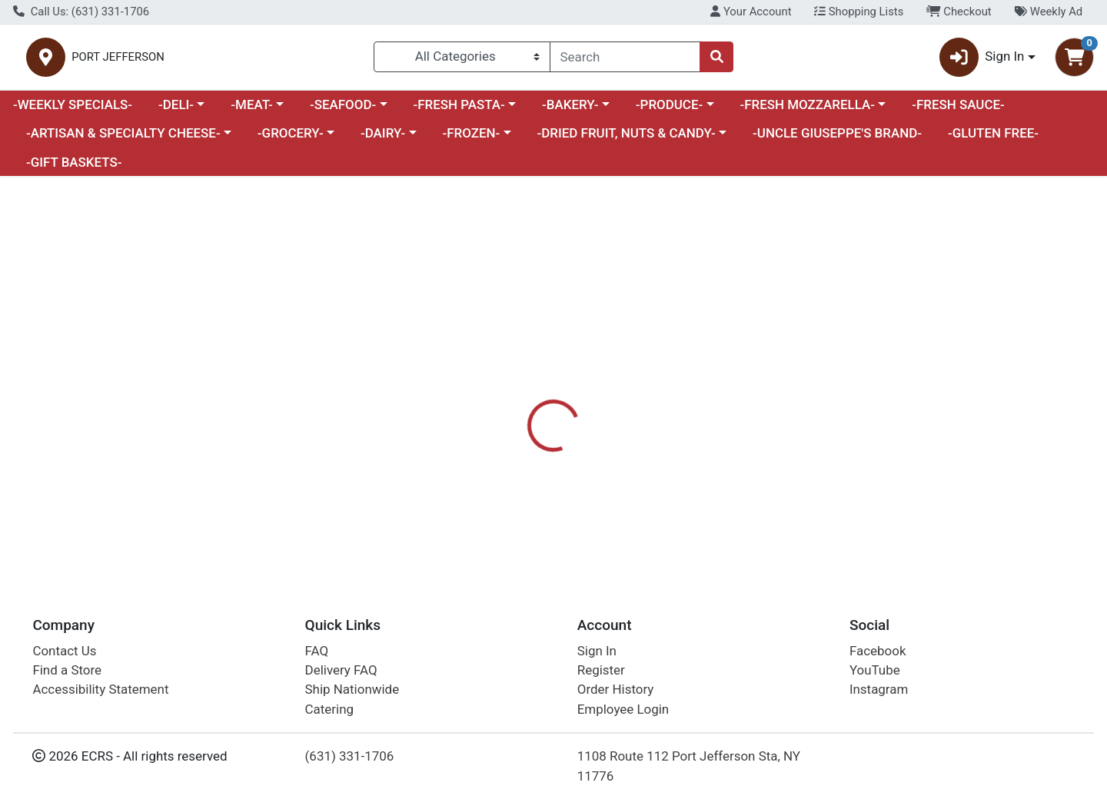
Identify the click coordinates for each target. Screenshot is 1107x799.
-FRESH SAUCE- (958, 110)
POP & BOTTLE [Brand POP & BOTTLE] (664, 506)
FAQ (317, 650)
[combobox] (625, 60)
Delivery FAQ (341, 670)
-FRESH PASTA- (458, 110)
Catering (329, 709)
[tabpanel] (784, 496)
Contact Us (64, 650)
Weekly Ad (1048, 11)
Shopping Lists (858, 11)
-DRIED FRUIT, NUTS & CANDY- (626, 140)
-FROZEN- (471, 140)
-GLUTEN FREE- (993, 140)
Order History (615, 689)
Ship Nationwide (352, 689)
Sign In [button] (982, 60)
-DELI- (176, 110)
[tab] (504, 410)
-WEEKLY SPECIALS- (72, 110)
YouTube (874, 670)
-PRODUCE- (669, 110)
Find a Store (66, 670)
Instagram (878, 689)
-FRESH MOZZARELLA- (807, 110)
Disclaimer (650, 411)
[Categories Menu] (462, 60)
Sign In (597, 650)
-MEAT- (251, 110)
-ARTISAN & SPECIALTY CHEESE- (123, 140)
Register (601, 670)
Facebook (877, 650)
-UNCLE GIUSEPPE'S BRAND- (837, 140)
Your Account (750, 11)
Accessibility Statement (100, 689)
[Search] (625, 60)
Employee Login (623, 709)
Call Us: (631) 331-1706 (81, 11)
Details (504, 411)
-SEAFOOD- (343, 110)
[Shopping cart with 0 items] (1074, 60)
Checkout (959, 11)
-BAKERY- (570, 110)
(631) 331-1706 (349, 756)
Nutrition (572, 411)
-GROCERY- (291, 140)
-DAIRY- (383, 140)
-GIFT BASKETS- (74, 168)
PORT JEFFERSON (283, 60)
